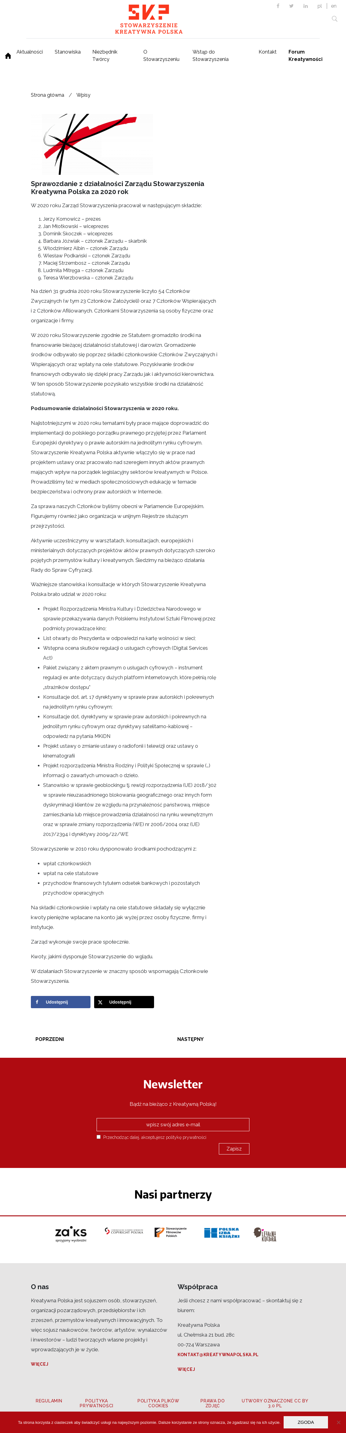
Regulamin (49, 1400)
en (334, 6)
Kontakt (268, 52)
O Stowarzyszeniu (161, 55)
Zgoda (306, 1422)
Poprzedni (49, 1039)
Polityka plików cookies (158, 1403)
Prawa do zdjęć (213, 1403)
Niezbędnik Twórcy (104, 55)
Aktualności (30, 52)
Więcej (39, 1364)
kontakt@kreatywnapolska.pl (218, 1354)
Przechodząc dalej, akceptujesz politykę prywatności (151, 1137)
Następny (190, 1039)
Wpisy (83, 95)
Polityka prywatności (96, 1403)
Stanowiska (68, 52)
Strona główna (47, 95)
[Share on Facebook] (60, 1002)
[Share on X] (124, 1002)
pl (320, 6)
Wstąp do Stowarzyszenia (211, 55)
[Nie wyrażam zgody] (338, 1422)
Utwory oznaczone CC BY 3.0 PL (275, 1403)
